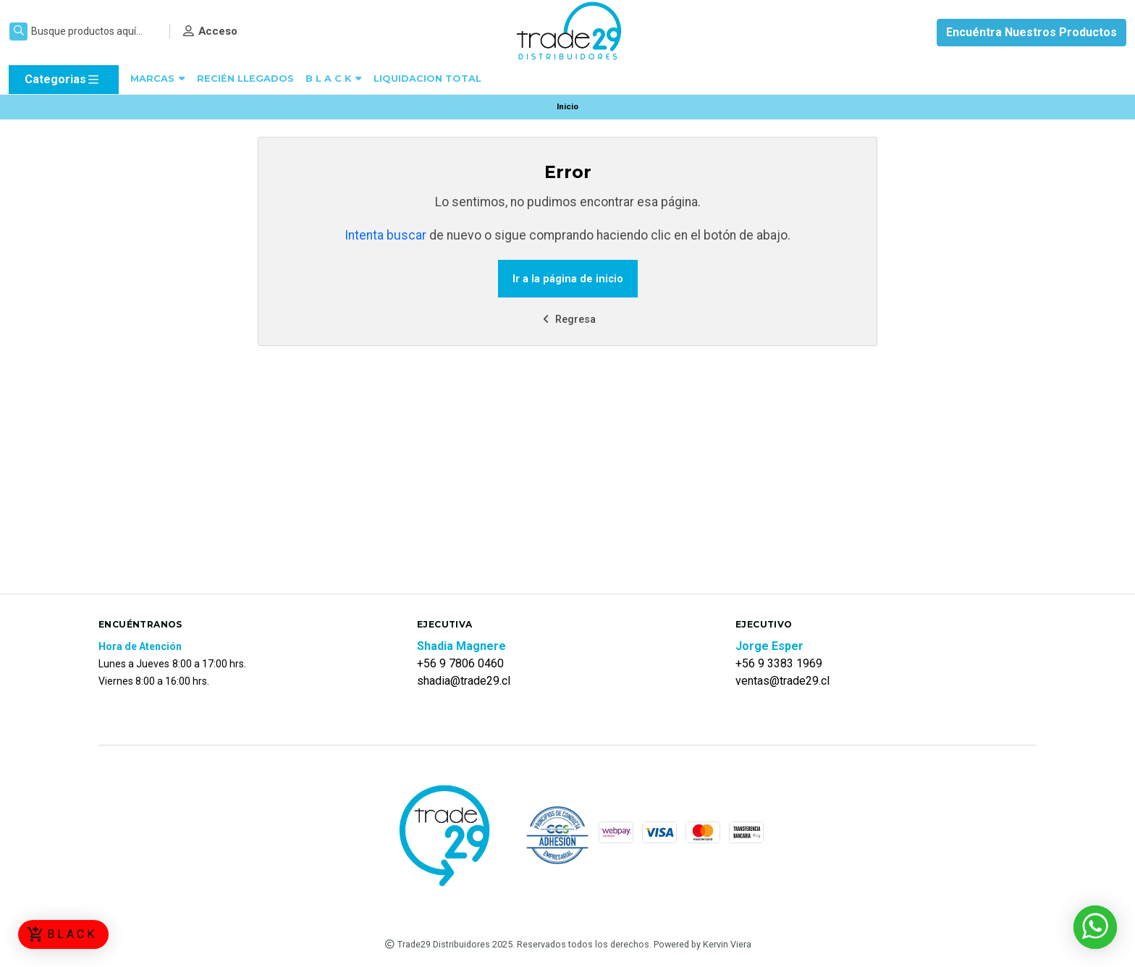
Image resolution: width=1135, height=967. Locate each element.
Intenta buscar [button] (385, 235)
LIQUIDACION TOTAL (427, 78)
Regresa (567, 319)
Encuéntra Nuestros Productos (1031, 32)
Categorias (63, 79)
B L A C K (333, 78)
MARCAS (157, 78)
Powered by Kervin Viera (702, 944)
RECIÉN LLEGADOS (245, 78)
